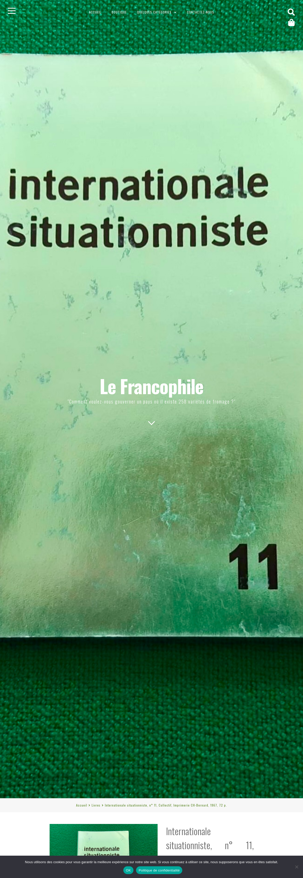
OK (128, 870)
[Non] (296, 866)
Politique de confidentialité (159, 870)
